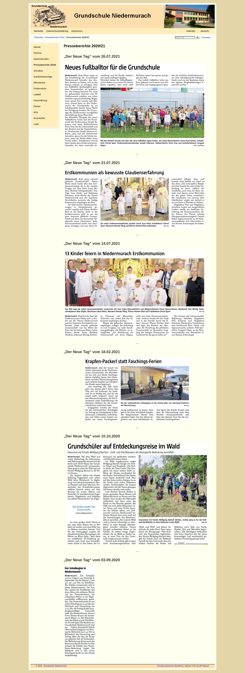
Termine (38, 53)
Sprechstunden (41, 59)
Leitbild (37, 94)
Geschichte (39, 118)
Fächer (37, 106)
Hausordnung (40, 100)
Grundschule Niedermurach (55, 666)
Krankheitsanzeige (43, 76)
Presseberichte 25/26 (55, 37)
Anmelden (206, 37)
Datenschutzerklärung (57, 31)
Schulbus (38, 71)
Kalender (190, 31)
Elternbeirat (39, 82)
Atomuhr (205, 31)
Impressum (76, 31)
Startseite (38, 31)
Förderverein (40, 88)
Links (36, 124)
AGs (36, 112)
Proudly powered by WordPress (170, 666)
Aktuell (37, 47)
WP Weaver (204, 666)
